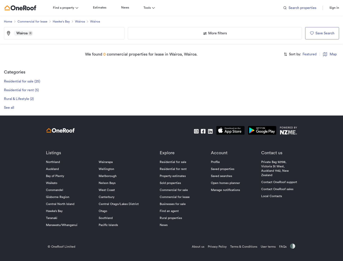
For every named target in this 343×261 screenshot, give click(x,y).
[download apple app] (227, 131)
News (128, 7)
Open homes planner (223, 183)
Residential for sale (173, 162)
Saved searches (220, 176)
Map (327, 54)
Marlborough (109, 176)
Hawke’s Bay (57, 211)
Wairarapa (107, 162)
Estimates (102, 7)
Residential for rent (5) (24, 90)
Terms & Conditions (240, 246)
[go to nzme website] (285, 131)
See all (12, 107)
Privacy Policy (214, 246)
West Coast (108, 190)
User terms (265, 246)
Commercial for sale (174, 190)
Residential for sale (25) (25, 81)
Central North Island (63, 204)
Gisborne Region (60, 197)
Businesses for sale (173, 204)
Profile (213, 162)
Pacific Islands (109, 225)
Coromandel (57, 190)
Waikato (54, 183)
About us (195, 246)
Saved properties (221, 169)
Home (11, 21)
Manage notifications (223, 190)
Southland (107, 218)
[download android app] (259, 131)
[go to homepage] (23, 8)
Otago (104, 211)
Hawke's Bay (64, 21)
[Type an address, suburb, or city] (80, 33)
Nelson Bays (108, 183)
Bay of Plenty (58, 176)
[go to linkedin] (207, 131)
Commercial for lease (36, 21)
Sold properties (170, 183)
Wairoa (83, 21)
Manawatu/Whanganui (64, 225)
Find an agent (169, 211)
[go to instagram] (193, 131)
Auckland (55, 169)
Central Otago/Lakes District (120, 204)
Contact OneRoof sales (274, 189)
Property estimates (173, 176)
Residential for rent (173, 169)
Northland (56, 162)
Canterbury (108, 197)
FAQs (280, 246)
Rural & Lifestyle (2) (22, 99)
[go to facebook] (200, 131)
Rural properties (171, 218)
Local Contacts (268, 196)
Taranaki (54, 218)
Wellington (108, 169)
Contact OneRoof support (276, 182)
